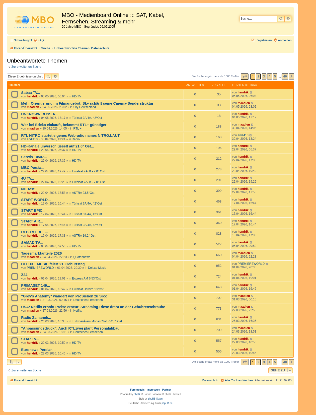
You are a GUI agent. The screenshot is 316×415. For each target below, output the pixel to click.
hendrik (32, 96)
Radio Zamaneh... (36, 318)
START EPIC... (33, 210)
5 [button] (275, 76)
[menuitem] (38, 40)
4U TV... (27, 178)
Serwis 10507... (34, 157)
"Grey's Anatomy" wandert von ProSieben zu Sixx (64, 296)
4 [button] (269, 76)
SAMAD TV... (32, 243)
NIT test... (29, 189)
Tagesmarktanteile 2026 (41, 253)
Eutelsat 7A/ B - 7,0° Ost (88, 171)
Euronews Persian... (38, 350)
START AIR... (32, 221)
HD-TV (76, 96)
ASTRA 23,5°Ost (83, 193)
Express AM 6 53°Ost (86, 278)
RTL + (77, 128)
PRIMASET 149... (35, 285)
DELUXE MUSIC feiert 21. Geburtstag (53, 264)
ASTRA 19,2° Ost (83, 235)
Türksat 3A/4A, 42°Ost (87, 118)
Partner (166, 389)
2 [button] (258, 76)
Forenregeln (137, 389)
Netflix (77, 310)
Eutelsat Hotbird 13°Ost (88, 289)
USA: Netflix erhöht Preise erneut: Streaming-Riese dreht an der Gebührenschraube (93, 307)
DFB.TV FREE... (34, 232)
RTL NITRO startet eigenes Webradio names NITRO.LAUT (70, 136)
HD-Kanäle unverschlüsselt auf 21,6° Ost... (57, 146)
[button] (244, 76)
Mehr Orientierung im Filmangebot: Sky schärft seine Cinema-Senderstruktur (87, 103)
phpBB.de (166, 403)
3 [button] (264, 76)
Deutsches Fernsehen (88, 300)
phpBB (137, 394)
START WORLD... (36, 200)
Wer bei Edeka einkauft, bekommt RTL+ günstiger (63, 125)
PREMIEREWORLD (40, 268)
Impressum (153, 389)
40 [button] (285, 76)
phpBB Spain (155, 398)
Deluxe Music (97, 268)
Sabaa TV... (30, 93)
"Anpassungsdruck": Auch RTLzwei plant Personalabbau (70, 328)
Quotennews (81, 257)
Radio (76, 139)
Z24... (25, 275)
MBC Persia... (32, 168)
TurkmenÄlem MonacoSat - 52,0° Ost (97, 321)
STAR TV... (30, 339)
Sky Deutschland (84, 107)
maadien (33, 107)
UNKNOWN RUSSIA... (39, 114)
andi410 (32, 139)
